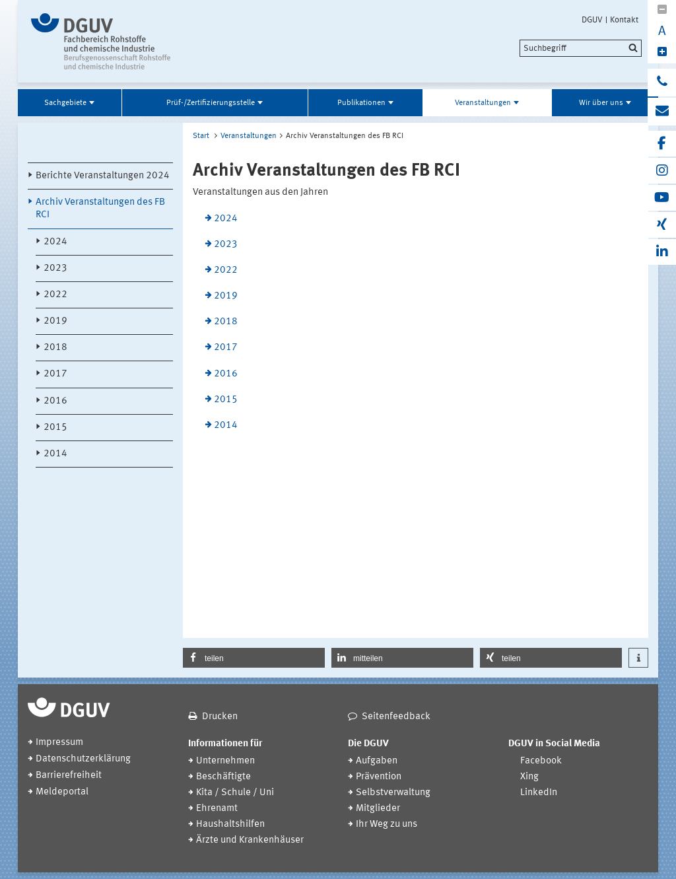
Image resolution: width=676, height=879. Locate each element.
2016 (55, 401)
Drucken (220, 717)
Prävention (378, 777)
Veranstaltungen (483, 103)
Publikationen (361, 103)
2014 (55, 454)
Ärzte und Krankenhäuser (250, 840)
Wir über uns (601, 103)
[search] (581, 48)
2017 (55, 374)
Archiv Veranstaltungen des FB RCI (100, 208)
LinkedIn (538, 793)
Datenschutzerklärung (83, 759)
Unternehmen (225, 761)
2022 (55, 295)
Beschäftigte (223, 777)
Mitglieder (378, 809)
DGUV (592, 20)
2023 (55, 268)
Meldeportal (62, 792)
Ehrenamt (217, 809)
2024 (55, 242)
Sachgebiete (65, 103)
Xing (529, 777)
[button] (254, 658)
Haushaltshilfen (230, 824)
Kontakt (624, 20)
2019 (55, 321)
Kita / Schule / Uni (235, 793)
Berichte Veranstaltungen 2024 (103, 176)
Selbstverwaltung (393, 793)
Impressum (59, 743)
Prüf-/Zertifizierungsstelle (210, 103)
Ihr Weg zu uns (386, 824)
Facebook (541, 761)
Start (201, 136)
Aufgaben (376, 761)
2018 (55, 348)
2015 (55, 428)
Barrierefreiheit (69, 776)
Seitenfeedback (396, 717)
